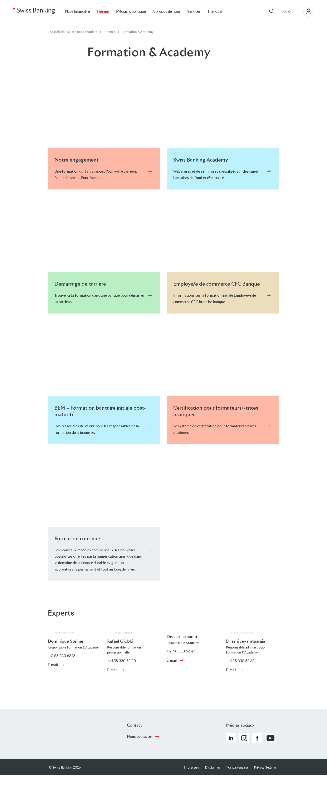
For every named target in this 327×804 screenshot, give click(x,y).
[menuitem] (218, 11)
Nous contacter (139, 736)
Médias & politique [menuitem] (131, 11)
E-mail (53, 665)
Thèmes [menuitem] (103, 11)
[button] (231, 738)
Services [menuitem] (194, 11)
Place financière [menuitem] (77, 11)
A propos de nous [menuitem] (166, 11)
